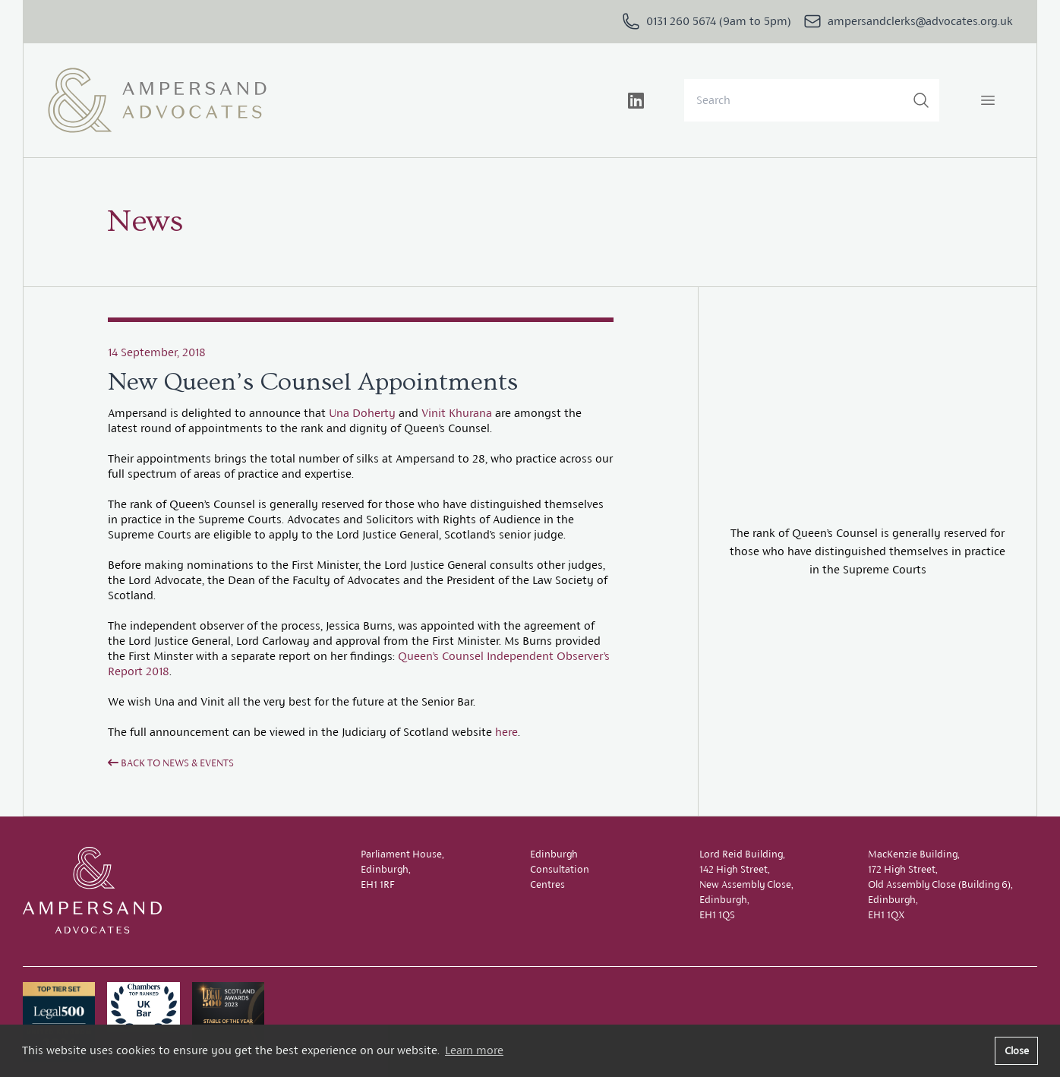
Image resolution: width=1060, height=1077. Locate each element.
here (506, 731)
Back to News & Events (171, 763)
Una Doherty (362, 412)
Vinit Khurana (456, 412)
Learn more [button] (474, 1050)
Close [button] (1017, 1050)
